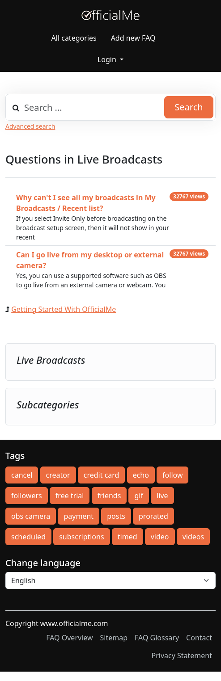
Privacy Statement (181, 655)
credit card (101, 475)
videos (193, 537)
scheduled (28, 537)
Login (108, 59)
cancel (21, 475)
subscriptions (81, 537)
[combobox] (110, 107)
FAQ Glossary (157, 638)
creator (58, 475)
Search (188, 107)
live (162, 495)
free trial (69, 495)
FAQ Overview (69, 638)
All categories (74, 38)
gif (138, 495)
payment (79, 516)
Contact (199, 638)
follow (172, 475)
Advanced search (30, 126)
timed (127, 537)
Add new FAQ (133, 38)
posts (116, 516)
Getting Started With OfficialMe (63, 309)
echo (141, 475)
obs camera (30, 516)
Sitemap (114, 638)
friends (109, 495)
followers (26, 495)
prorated (153, 516)
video (160, 537)
